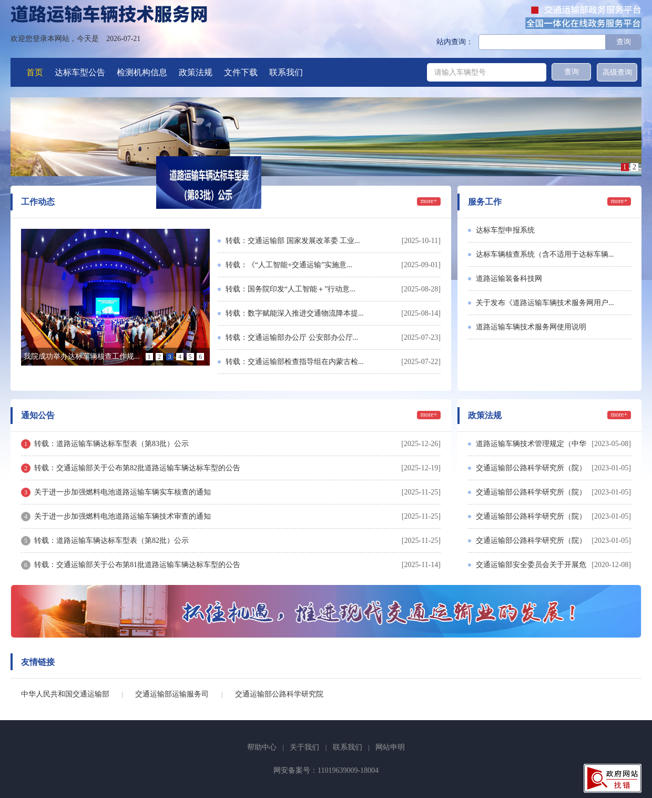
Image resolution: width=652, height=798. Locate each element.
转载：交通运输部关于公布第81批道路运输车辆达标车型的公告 (137, 565)
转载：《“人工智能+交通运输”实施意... (289, 265)
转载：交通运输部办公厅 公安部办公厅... (292, 337)
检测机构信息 (142, 72)
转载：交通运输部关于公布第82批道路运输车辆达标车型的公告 (137, 468)
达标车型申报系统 (505, 230)
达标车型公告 (80, 72)
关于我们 (304, 747)
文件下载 (241, 72)
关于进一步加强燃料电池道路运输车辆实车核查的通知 (122, 492)
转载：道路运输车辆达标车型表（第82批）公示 (111, 540)
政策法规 (195, 72)
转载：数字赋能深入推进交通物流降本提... (295, 313)
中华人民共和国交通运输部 (65, 694)
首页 (34, 72)
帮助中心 (262, 747)
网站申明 (390, 747)
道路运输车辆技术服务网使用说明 (531, 327)
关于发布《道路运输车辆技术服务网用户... (545, 303)
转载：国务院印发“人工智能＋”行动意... (290, 289)
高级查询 (617, 72)
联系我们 (286, 72)
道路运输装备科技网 (509, 278)
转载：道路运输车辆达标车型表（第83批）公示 (111, 444)
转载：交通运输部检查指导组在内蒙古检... (295, 362)
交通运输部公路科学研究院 (279, 694)
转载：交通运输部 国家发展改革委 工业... (293, 241)
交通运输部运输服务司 (172, 694)
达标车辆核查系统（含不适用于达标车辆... (545, 254)
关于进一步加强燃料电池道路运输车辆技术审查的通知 (122, 516)
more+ (429, 201)
